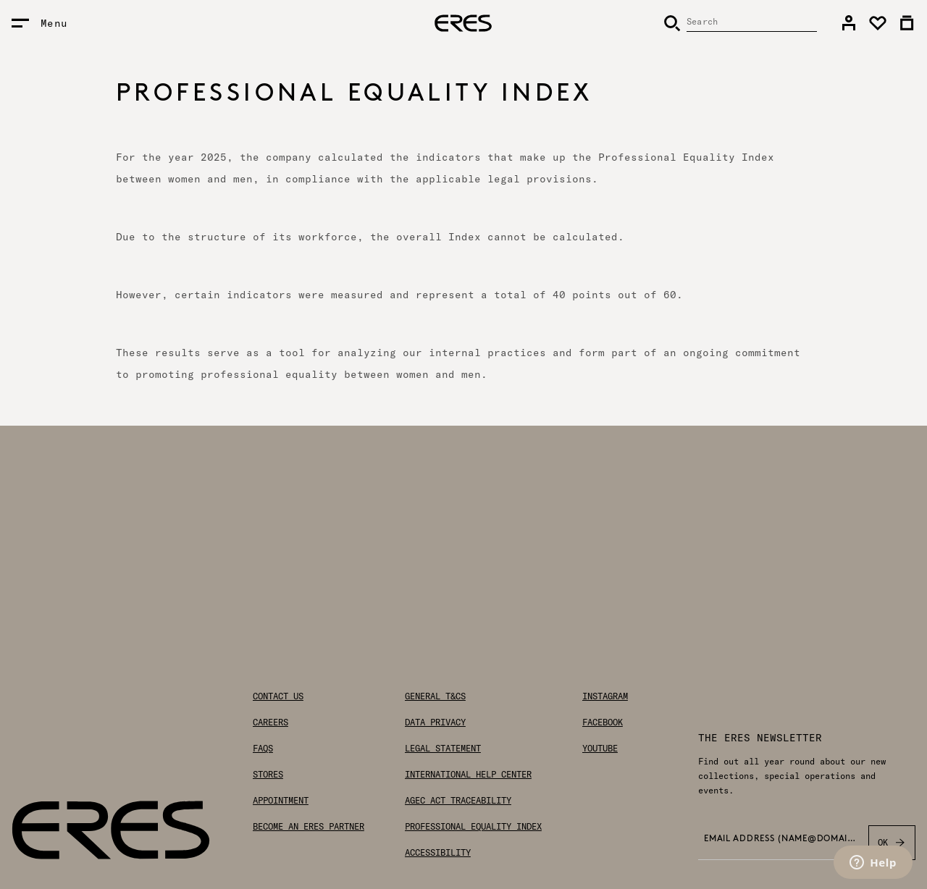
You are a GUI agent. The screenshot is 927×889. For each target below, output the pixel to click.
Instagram (605, 696)
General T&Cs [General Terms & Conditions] (435, 696)
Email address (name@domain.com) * (781, 839)
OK (892, 842)
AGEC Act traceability (458, 801)
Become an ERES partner (308, 827)
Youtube (600, 748)
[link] (848, 23)
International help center (468, 775)
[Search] (740, 23)
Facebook (602, 722)
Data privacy (435, 722)
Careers (270, 722)
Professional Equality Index (473, 827)
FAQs (263, 748)
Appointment (281, 801)
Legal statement (443, 748)
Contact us (278, 696)
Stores (268, 775)
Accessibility (438, 853)
